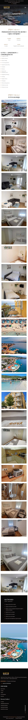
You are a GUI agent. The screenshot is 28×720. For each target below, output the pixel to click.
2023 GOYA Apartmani (12, 716)
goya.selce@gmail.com (16, 2)
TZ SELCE (2, 701)
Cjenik (2, 692)
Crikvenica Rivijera (4, 707)
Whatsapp (14, 3)
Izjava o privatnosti (10, 718)
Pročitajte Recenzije (6, 683)
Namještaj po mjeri (4, 709)
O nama (2, 690)
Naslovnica (10, 16)
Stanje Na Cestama (4, 705)
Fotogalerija (3, 694)
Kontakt (2, 696)
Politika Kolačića (19, 718)
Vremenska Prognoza (5, 703)
